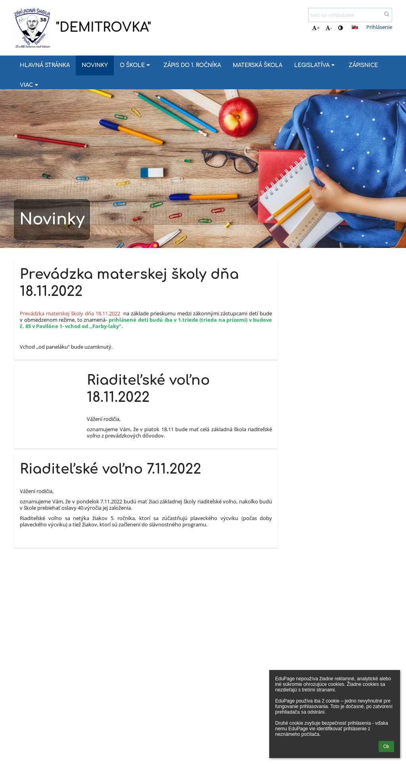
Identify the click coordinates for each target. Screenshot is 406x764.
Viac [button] (30, 85)
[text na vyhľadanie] (350, 15)
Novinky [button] (95, 65)
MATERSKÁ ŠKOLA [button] (257, 65)
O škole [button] (135, 65)
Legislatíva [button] (315, 65)
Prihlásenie (379, 27)
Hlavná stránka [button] (45, 65)
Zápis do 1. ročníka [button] (192, 65)
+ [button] (316, 27)
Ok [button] (386, 746)
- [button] (329, 27)
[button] (355, 27)
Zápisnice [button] (363, 65)
